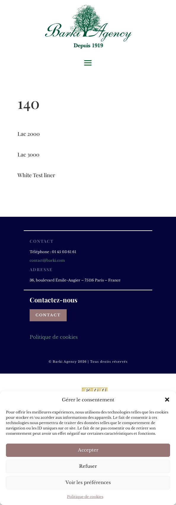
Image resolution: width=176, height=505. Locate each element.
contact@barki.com (47, 260)
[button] (167, 400)
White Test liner (36, 175)
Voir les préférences (88, 482)
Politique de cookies (85, 496)
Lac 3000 (28, 154)
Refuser (88, 466)
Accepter (88, 450)
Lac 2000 (28, 133)
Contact (48, 315)
